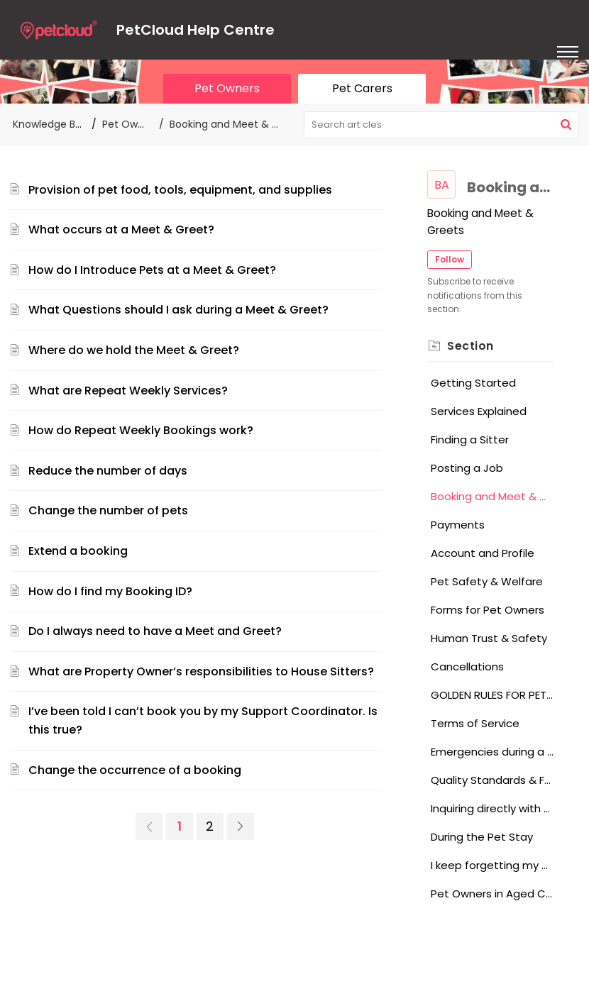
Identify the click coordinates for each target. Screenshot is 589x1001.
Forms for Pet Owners (487, 609)
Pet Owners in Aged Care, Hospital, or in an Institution (492, 893)
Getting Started (473, 382)
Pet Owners (130, 124)
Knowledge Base (53, 124)
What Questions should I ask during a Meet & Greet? (178, 310)
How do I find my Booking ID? (110, 591)
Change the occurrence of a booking (134, 770)
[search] (441, 124)
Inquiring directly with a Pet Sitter (492, 808)
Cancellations (467, 666)
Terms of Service (475, 723)
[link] (149, 826)
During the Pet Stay (482, 836)
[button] (566, 124)
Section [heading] (470, 346)
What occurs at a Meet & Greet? (121, 229)
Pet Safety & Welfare (487, 581)
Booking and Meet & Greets (492, 496)
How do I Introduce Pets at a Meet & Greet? (152, 270)
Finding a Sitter (470, 439)
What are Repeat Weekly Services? (128, 390)
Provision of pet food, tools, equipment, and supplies (180, 190)
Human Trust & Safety (489, 638)
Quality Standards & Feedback (492, 780)
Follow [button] (449, 259)
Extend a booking (78, 551)
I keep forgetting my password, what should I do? (492, 865)
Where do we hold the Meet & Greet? (133, 350)
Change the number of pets (108, 510)
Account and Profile (482, 553)
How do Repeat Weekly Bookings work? (140, 430)
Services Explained (479, 411)
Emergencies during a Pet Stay (492, 751)
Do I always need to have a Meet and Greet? (155, 631)
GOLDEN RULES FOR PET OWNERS (492, 694)
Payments (458, 524)
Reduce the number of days (107, 471)
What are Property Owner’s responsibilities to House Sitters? (201, 671)
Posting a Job (467, 467)
